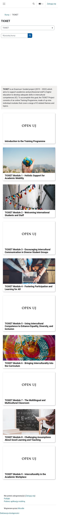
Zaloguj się (51, 4)
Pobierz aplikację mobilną (14, 501)
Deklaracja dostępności (9, 513)
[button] (33, 4)
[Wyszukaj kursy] (14, 35)
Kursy (7, 15)
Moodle (21, 508)
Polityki (7, 498)
